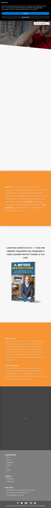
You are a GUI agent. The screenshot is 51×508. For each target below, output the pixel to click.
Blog (7, 467)
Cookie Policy (10, 481)
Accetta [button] (25, 13)
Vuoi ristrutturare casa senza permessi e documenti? (20, 490)
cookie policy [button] (39, 7)
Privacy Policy (10, 479)
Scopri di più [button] (25, 17)
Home (8, 457)
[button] (48, 2)
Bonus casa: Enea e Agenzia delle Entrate (17, 492)
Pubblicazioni (9, 462)
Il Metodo (9, 465)
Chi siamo (9, 460)
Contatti (8, 470)
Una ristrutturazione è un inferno (15, 495)
